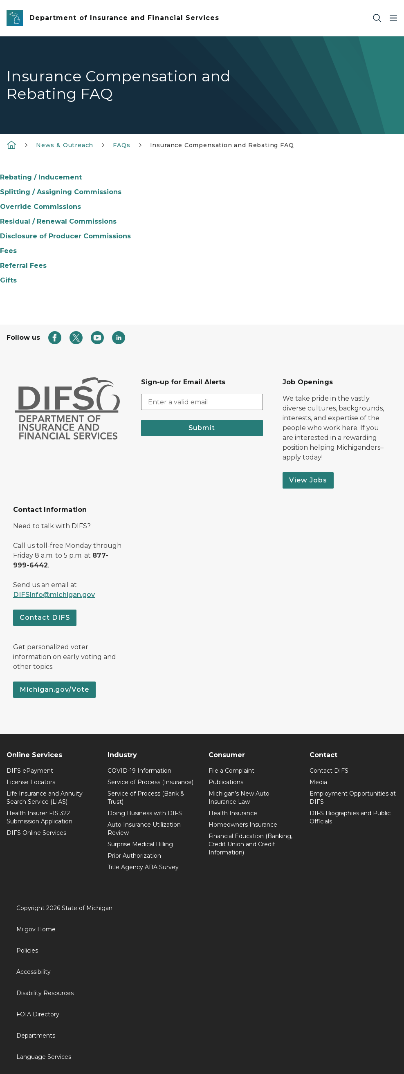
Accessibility (33, 971)
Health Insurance (233, 813)
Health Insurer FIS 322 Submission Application (39, 817)
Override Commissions (40, 207)
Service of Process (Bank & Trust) (146, 797)
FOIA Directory (37, 1014)
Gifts (8, 280)
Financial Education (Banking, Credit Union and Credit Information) (250, 844)
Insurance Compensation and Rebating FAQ (222, 145)
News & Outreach (64, 145)
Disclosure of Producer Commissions (65, 236)
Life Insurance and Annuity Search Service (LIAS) (45, 797)
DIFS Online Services (36, 832)
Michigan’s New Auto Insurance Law (239, 797)
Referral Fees (23, 265)
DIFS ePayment (30, 770)
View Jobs (308, 480)
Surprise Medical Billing (140, 844)
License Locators (31, 782)
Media (318, 782)
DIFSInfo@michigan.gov (54, 595)
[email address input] (202, 402)
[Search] (377, 18)
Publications (226, 782)
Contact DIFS (45, 617)
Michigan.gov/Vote (54, 689)
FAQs (121, 145)
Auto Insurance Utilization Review (144, 828)
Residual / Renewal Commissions (58, 221)
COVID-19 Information (139, 770)
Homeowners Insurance (243, 824)
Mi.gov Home (36, 929)
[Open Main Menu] (393, 18)
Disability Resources (45, 993)
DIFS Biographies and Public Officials (350, 817)
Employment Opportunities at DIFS (353, 797)
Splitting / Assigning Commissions (60, 192)
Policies (27, 950)
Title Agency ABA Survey (143, 867)
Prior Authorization (134, 855)
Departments (35, 1035)
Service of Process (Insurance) (150, 782)
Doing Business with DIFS (145, 813)
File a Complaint (231, 770)
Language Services (43, 1057)
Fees (8, 251)
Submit (202, 428)
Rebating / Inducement (41, 177)
